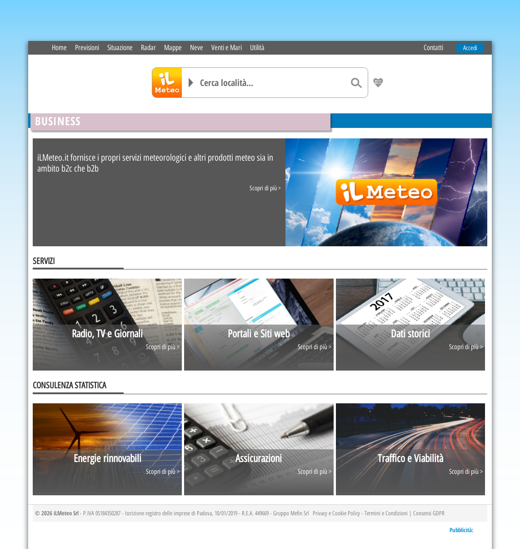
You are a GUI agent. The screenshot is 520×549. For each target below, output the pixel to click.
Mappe (173, 47)
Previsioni (87, 47)
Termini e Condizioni (386, 513)
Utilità (257, 47)
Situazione (120, 47)
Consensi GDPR (429, 513)
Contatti (433, 47)
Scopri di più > (265, 188)
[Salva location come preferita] (378, 82)
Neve (196, 47)
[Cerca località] (272, 82)
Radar (148, 47)
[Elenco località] (191, 82)
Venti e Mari (226, 47)
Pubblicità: (462, 530)
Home (59, 47)
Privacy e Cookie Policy (336, 513)
